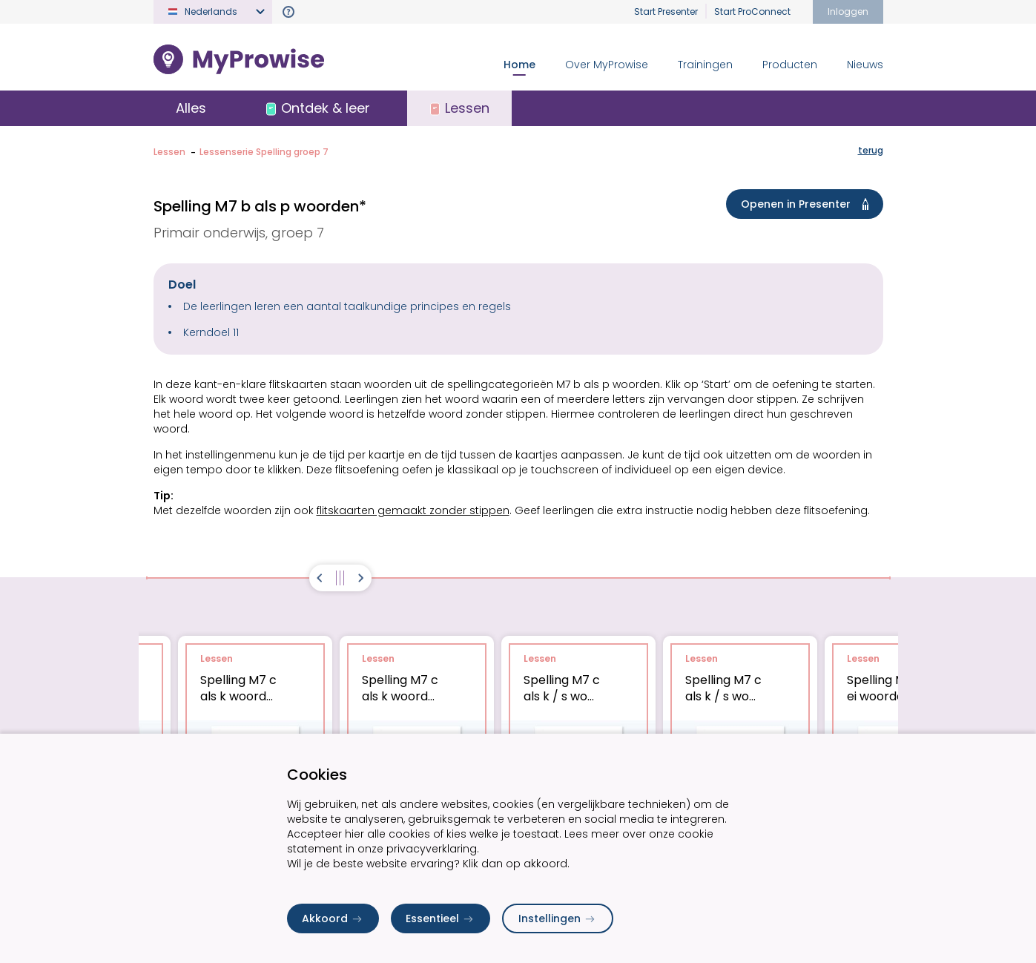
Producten (789, 64)
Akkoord (333, 918)
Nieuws (865, 64)
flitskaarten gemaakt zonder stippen (413, 510)
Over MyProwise (606, 64)
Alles (191, 108)
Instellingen (557, 918)
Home (519, 64)
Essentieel (440, 918)
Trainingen (705, 64)
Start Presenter (666, 11)
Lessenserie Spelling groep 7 (264, 151)
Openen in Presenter (807, 204)
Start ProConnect (752, 11)
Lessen (169, 151)
